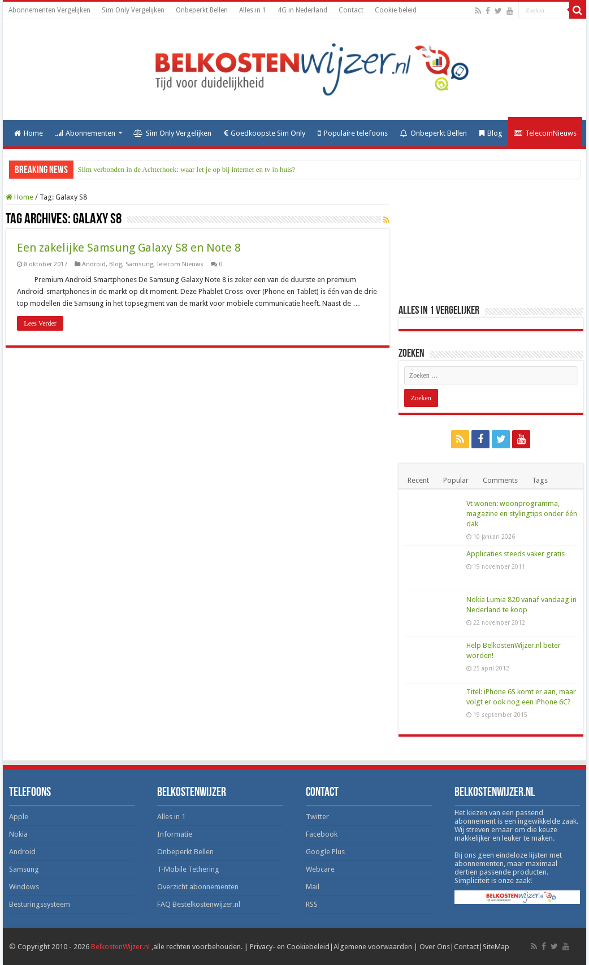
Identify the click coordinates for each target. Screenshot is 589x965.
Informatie (174, 834)
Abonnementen (85, 133)
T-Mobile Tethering (188, 869)
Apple (18, 816)
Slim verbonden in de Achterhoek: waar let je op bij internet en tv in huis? (187, 169)
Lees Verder (40, 323)
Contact (351, 10)
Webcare (320, 869)
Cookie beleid (396, 10)
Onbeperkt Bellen (202, 10)
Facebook (321, 834)
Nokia (18, 834)
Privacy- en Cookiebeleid (290, 946)
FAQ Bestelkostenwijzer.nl (198, 904)
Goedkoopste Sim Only (264, 133)
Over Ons (434, 946)
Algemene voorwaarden (373, 946)
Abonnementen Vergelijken (49, 10)
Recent (418, 480)
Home (28, 133)
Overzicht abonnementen (198, 886)
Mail (312, 886)
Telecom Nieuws (180, 264)
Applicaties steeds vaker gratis (515, 553)
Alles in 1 (252, 10)
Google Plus (325, 851)
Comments (500, 480)
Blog (491, 133)
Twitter (317, 816)
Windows (24, 886)
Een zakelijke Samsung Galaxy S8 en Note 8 (129, 247)
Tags (540, 480)
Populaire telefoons (353, 133)
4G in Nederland (302, 10)
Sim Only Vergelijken (133, 10)
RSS (312, 904)
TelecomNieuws (545, 133)
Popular (456, 480)
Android (94, 264)
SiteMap (496, 946)
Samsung (139, 264)
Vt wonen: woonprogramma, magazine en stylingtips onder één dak (521, 513)
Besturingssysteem (39, 904)
